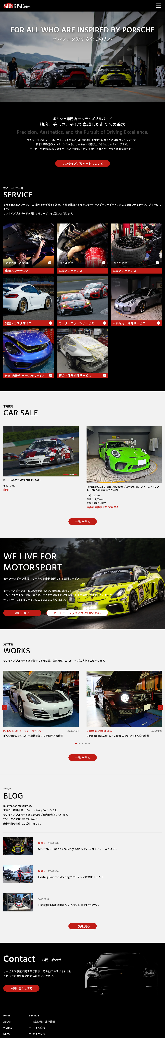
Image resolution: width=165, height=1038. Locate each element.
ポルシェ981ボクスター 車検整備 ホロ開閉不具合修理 (33, 735)
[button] (4, 707)
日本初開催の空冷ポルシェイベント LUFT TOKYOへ (68, 905)
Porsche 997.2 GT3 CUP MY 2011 (22, 480)
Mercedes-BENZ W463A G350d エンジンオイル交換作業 (118, 735)
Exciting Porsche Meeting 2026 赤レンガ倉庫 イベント (71, 877)
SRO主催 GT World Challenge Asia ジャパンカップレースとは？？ (78, 849)
